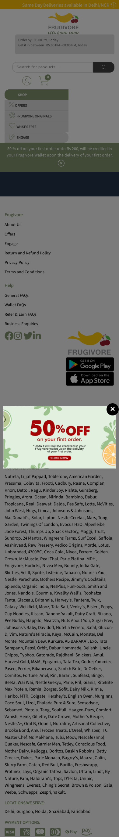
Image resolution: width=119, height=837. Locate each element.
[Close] (113, 409)
